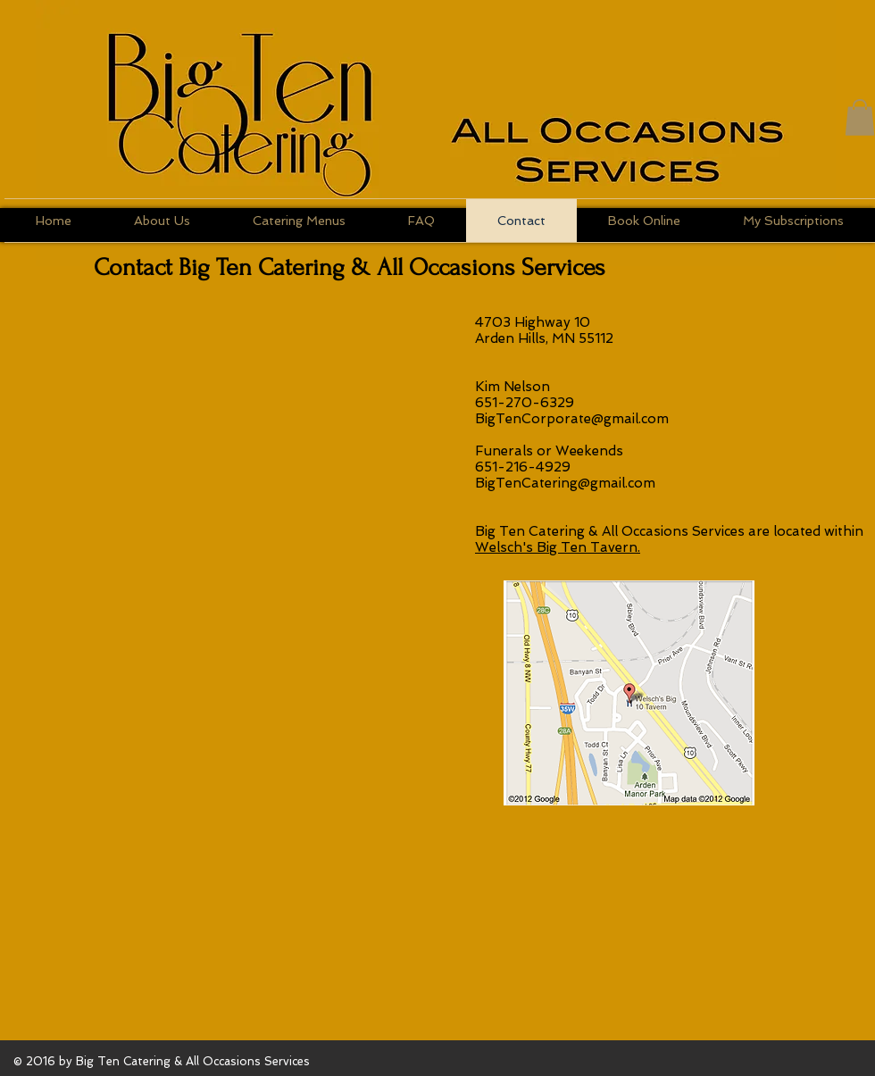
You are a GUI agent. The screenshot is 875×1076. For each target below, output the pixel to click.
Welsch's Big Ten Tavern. (557, 547)
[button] (860, 117)
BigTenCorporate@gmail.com (572, 419)
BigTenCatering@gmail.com (565, 483)
